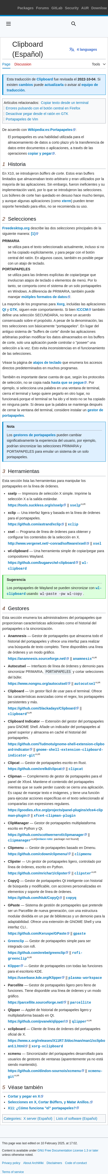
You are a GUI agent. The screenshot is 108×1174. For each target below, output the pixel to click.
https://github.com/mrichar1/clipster (37, 869)
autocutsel (84, 681)
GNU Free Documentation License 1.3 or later (67, 1143)
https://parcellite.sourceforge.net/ (35, 997)
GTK (13, 310)
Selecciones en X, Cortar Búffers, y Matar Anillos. (49, 1095)
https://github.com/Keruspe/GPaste (37, 929)
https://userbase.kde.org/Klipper (34, 972)
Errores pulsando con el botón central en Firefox (43, 108)
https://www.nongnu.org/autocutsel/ (37, 681)
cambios (26, 85)
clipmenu (83, 849)
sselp (75, 505)
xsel (97, 542)
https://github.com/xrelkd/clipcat (34, 766)
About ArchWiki (33, 1156)
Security (72, 8)
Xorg (61, 304)
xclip (73, 523)
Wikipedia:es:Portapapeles (50, 130)
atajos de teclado (47, 363)
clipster (82, 868)
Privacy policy (11, 1156)
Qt (4, 310)
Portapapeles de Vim (22, 119)
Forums (42, 8)
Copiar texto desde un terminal (65, 103)
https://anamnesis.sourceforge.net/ (37, 657)
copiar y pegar (40, 153)
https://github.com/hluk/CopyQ (33, 893)
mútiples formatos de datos (44, 297)
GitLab (56, 8)
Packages (25, 8)
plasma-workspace (85, 972)
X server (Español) (37, 1112)
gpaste (79, 928)
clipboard (17, 711)
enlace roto (44, 835)
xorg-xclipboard (47, 1039)
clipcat (76, 765)
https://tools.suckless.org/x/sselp (35, 505)
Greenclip (16, 936)
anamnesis (82, 656)
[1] (33, 234)
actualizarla (54, 85)
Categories (12, 1112)
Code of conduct (76, 1156)
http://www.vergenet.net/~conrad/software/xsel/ (47, 543)
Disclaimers (54, 1156)
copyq (71, 893)
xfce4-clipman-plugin (55, 811)
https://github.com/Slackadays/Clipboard (41, 706)
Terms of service (13, 1165)
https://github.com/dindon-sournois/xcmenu (44, 1064)
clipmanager (19, 836)
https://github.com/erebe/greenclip (36, 948)
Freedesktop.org (16, 228)
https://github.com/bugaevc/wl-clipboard (41, 562)
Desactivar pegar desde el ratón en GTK (37, 114)
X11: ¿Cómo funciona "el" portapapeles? (42, 1101)
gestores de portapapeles (34, 435)
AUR (85, 8)
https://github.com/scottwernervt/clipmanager (46, 831)
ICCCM (82, 310)
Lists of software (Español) (76, 1112)
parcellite (80, 996)
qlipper (79, 1015)
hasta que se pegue (67, 383)
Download (99, 8)
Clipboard (45, 79)
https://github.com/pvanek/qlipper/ (36, 1015)
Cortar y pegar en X (24, 1089)
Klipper (14, 960)
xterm (66, 201)
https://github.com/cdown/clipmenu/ (38, 850)
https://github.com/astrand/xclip (34, 524)
